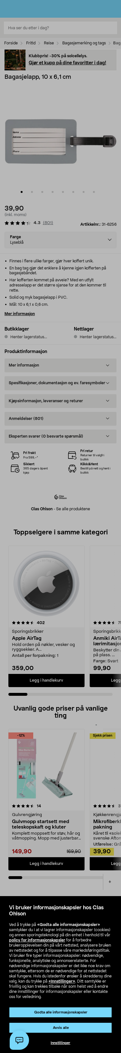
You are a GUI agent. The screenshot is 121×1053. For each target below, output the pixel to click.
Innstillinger (60, 1043)
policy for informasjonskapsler (37, 940)
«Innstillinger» (61, 981)
